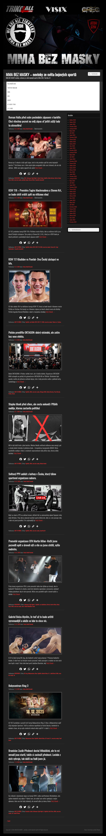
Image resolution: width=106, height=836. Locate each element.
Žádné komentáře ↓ (38, 129)
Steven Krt (53, 247)
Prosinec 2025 (73, 126)
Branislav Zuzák (28, 811)
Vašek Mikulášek (28, 606)
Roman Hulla (31, 180)
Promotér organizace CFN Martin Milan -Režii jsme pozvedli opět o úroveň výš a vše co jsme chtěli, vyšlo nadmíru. (34, 545)
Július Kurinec (51, 178)
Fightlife (46, 178)
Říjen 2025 (72, 131)
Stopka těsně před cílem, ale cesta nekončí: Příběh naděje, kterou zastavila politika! (33, 406)
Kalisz (31, 247)
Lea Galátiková (43, 604)
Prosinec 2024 (73, 150)
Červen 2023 (73, 189)
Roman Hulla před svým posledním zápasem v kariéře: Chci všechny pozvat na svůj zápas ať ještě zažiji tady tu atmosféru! (34, 121)
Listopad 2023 (73, 178)
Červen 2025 (73, 139)
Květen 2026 (73, 120)
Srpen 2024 (72, 159)
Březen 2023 (73, 196)
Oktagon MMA (43, 392)
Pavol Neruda (57, 392)
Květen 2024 (73, 165)
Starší (8, 821)
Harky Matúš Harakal (28, 129)
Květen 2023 (73, 191)
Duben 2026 (73, 122)
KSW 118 (38, 247)
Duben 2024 (73, 168)
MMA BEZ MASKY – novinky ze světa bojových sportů (41, 74)
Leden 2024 (72, 174)
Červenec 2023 (73, 187)
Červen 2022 (73, 209)
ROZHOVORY (17, 178)
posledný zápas (25, 180)
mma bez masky (17, 180)
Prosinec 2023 (73, 176)
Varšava (59, 322)
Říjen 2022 (72, 202)
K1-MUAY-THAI (11, 104)
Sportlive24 (42, 531)
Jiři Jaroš (47, 738)
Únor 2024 (72, 172)
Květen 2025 (73, 142)
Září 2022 (72, 205)
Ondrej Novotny (50, 392)
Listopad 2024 (73, 152)
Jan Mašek (32, 322)
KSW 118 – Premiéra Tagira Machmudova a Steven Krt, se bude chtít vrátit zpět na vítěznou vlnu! (34, 192)
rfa (14, 675)
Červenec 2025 (73, 137)
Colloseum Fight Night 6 (32, 178)
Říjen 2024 (72, 155)
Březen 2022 (73, 215)
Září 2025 (72, 133)
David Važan (40, 178)
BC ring (26, 673)
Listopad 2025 (73, 129)
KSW (34, 247)
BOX (8, 96)
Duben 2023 (73, 194)
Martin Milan (53, 604)
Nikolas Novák (43, 463)
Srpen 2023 (72, 185)
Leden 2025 (72, 148)
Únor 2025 (72, 146)
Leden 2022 (72, 220)
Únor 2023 (72, 198)
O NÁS (11, 108)
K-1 (49, 673)
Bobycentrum (28, 738)
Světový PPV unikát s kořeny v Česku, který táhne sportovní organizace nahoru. (32, 476)
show (23, 606)
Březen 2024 (73, 170)
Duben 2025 (73, 144)
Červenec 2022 (73, 207)
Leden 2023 (72, 200)
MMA (8, 92)
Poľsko (9, 394)
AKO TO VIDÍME (17, 247)
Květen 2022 (73, 211)
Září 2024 (72, 157)
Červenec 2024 (73, 161)
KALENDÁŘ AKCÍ (11, 84)
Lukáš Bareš (53, 673)
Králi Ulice (50, 811)
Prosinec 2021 (73, 222)
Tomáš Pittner (17, 813)
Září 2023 (72, 183)
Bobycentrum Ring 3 (18, 686)
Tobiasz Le (54, 322)
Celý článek (39, 168)
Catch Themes (97, 830)
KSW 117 (39, 322)
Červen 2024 (73, 163)
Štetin (13, 394)
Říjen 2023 (72, 181)
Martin (56, 178)
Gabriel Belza (45, 673)
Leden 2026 (72, 124)
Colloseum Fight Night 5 (29, 604)
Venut (33, 606)
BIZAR (9, 100)
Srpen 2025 (72, 135)
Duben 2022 (73, 213)
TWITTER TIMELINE (12, 88)
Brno (36, 673)
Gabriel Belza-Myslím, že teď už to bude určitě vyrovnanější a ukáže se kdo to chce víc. (30, 619)
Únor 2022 (72, 218)
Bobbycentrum (31, 673)
